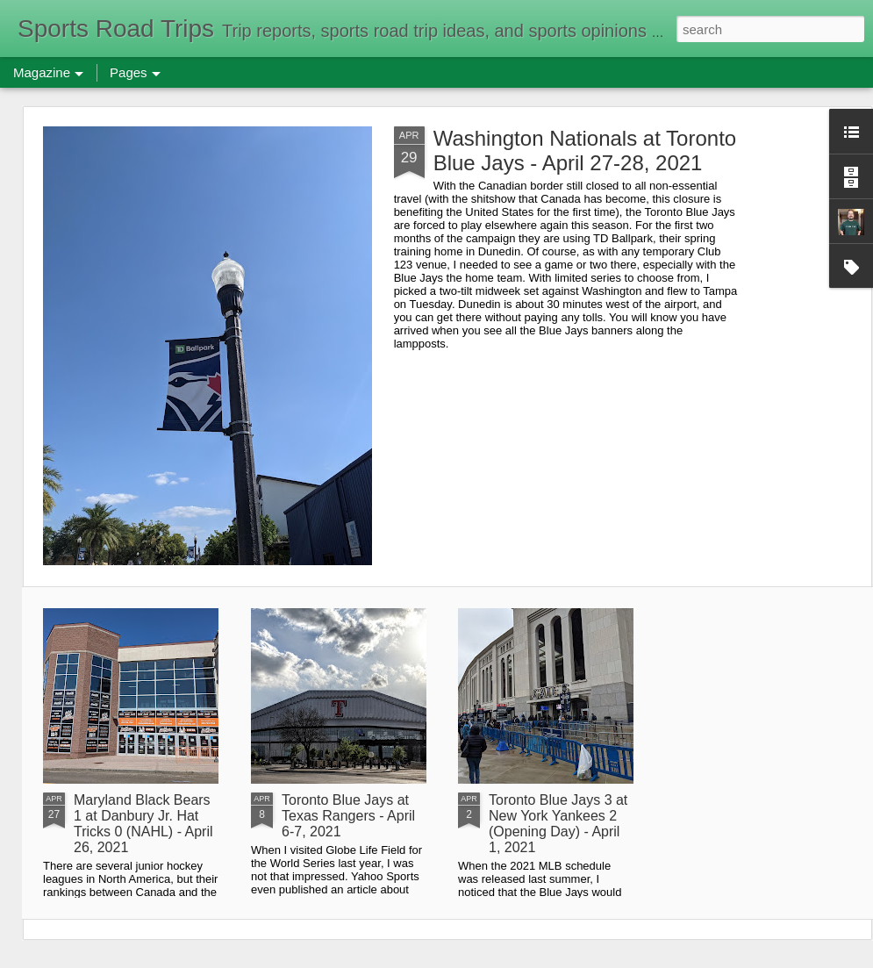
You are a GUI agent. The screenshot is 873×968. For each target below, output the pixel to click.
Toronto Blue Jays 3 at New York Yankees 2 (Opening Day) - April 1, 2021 (558, 823)
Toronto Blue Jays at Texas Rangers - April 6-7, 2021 (348, 815)
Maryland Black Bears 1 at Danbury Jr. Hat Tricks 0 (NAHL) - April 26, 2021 (143, 823)
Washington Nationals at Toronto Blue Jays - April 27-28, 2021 (585, 150)
